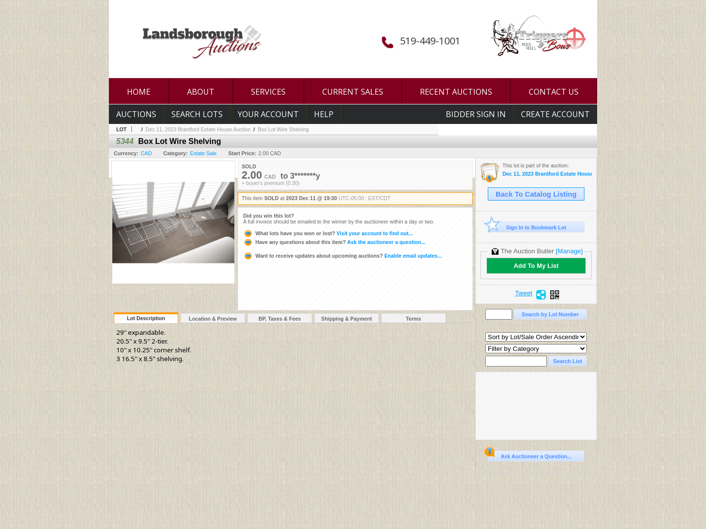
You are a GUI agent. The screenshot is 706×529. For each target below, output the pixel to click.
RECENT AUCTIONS (456, 91)
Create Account (555, 114)
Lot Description (146, 318)
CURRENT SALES (352, 91)
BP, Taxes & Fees (280, 319)
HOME (138, 91)
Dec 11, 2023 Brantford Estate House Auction (197, 129)
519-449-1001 (430, 40)
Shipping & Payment (346, 319)
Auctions (136, 114)
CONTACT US (554, 91)
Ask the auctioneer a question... (334, 242)
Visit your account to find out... (328, 233)
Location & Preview (213, 319)
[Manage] (569, 251)
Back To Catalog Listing (536, 194)
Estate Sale (203, 153)
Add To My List (536, 265)
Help (323, 114)
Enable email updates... (342, 256)
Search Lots (197, 114)
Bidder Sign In (476, 114)
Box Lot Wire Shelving (283, 129)
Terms (413, 319)
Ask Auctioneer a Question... (529, 454)
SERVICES (268, 91)
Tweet (524, 293)
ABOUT (200, 91)
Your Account (268, 114)
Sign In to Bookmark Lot (527, 227)
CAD (146, 153)
